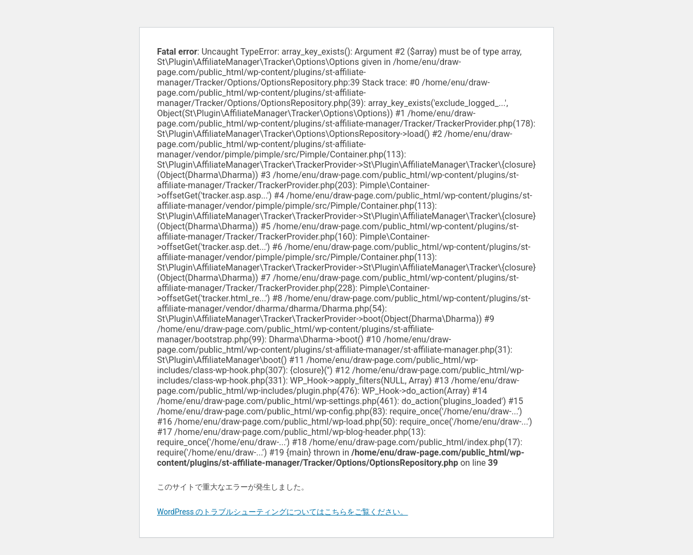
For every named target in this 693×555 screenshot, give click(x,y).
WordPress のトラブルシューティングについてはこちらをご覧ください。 (282, 511)
